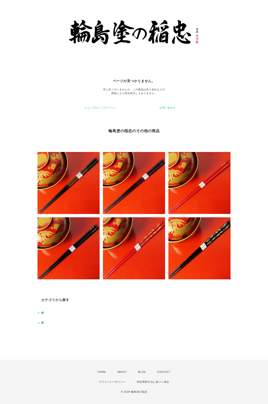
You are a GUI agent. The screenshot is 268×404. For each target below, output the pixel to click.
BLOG (142, 372)
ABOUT (122, 372)
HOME (102, 372)
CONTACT (163, 372)
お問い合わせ (167, 107)
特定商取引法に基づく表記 (153, 381)
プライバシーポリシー (112, 381)
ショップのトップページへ (100, 107)
